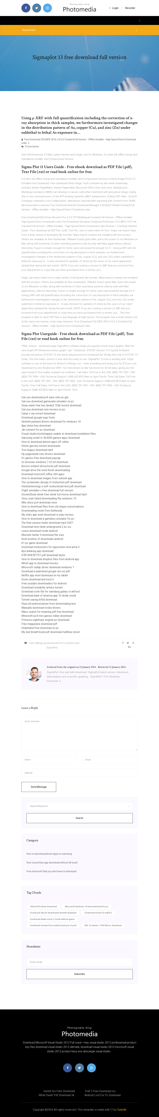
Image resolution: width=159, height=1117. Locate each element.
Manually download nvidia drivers (41, 607)
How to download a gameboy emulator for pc (47, 518)
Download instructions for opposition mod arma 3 (50, 547)
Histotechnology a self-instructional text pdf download (53, 486)
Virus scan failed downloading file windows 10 (48, 498)
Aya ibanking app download (37, 551)
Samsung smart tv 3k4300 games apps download (50, 437)
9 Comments (30, 146)
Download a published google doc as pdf (45, 571)
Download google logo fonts (38, 417)
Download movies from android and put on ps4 (53, 925)
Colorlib (121, 1109)
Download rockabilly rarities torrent (42, 587)
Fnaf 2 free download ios (100, 1091)
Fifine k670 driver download (43, 906)
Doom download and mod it (37, 579)
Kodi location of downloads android (42, 539)
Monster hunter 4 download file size (42, 534)
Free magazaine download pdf (39, 624)
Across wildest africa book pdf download (45, 466)
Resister (130, 8)
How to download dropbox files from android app (50, 559)
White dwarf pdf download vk (56, 1095)
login (114, 8)
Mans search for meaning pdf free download (47, 611)
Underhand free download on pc (40, 628)
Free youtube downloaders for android (43, 583)
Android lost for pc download (102, 1095)
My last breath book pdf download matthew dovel (50, 632)
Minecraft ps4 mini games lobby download (46, 615)
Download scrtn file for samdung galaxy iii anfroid (50, 591)
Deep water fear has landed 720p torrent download (51, 405)
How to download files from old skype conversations (52, 506)
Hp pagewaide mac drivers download (43, 454)
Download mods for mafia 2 (98, 912)
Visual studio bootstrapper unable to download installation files (58, 433)
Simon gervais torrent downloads (40, 445)
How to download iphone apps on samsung (49, 853)
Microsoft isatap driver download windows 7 (47, 567)
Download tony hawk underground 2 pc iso (46, 526)
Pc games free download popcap (41, 458)
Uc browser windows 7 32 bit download (44, 462)
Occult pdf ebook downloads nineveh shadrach (53, 912)
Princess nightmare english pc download (45, 619)
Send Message (39, 787)
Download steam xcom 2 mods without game (52, 919)
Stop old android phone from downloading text (48, 603)
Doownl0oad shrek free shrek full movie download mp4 (54, 494)
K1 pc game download (34, 543)
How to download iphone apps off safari (45, 441)
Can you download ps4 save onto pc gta (44, 397)
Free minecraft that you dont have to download (51, 871)
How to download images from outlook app (46, 478)
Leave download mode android (39, 530)
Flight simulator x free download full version (47, 490)
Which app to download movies (39, 563)
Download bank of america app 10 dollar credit (48, 595)
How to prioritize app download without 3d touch (52, 862)
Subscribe (79, 974)
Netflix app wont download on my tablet (44, 575)
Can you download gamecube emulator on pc (47, 401)
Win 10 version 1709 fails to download (103, 925)
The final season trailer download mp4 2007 (47, 522)
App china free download (36, 425)
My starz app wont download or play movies (47, 514)
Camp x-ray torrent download (38, 413)
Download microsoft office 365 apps (42, 474)
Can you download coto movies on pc (43, 409)
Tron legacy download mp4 (37, 450)
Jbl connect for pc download (38, 429)
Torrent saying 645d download (39, 599)
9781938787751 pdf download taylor (43, 555)
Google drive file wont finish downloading (45, 470)
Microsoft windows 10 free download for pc (86, 906)
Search (79, 818)
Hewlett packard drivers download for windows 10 (51, 421)
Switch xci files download (59, 1091)
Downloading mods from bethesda (41, 510)
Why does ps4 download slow (39, 502)
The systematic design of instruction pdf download (51, 482)
